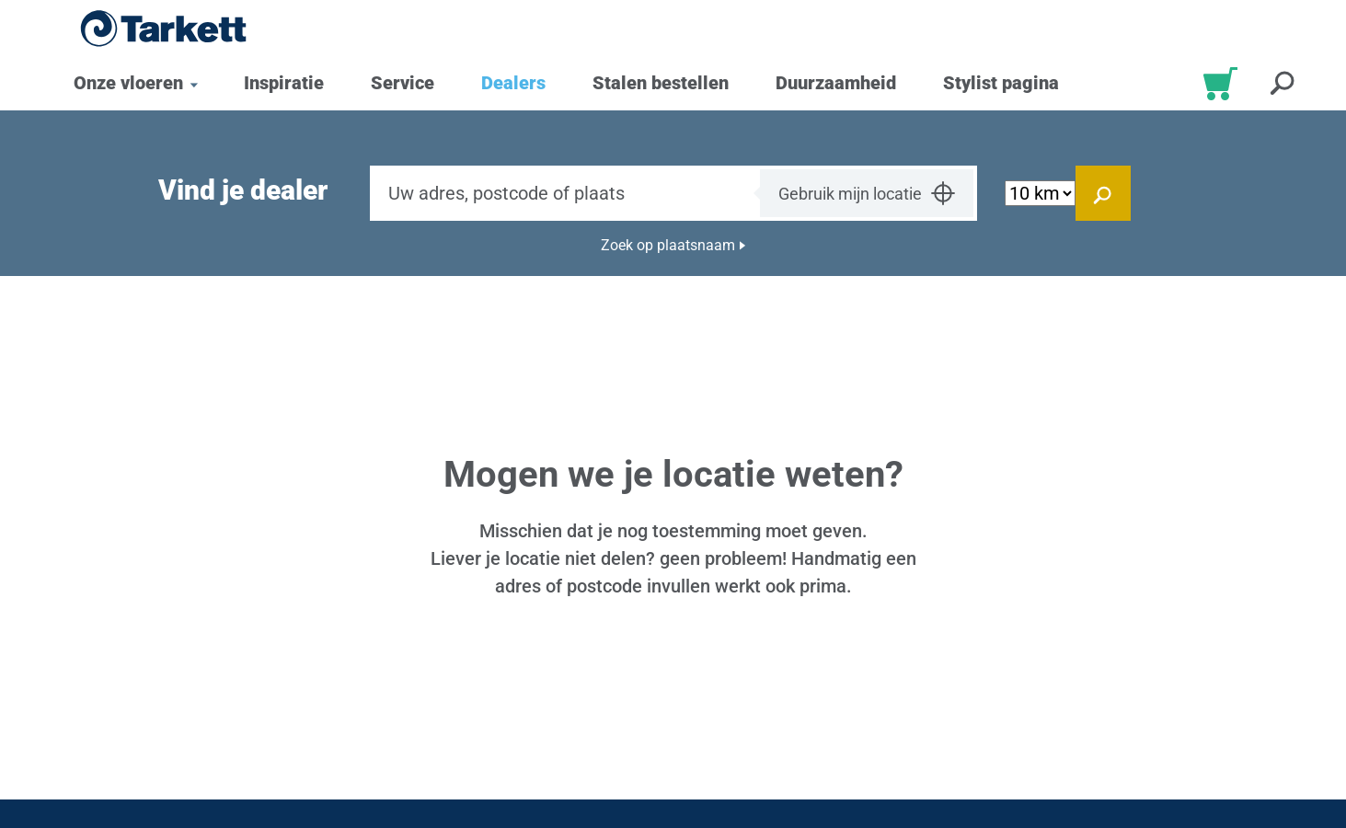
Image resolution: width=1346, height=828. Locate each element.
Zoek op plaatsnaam (668, 245)
